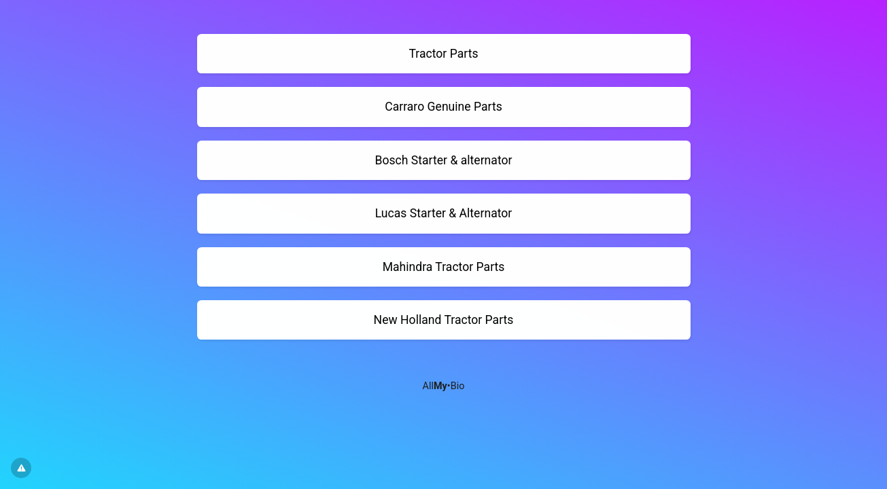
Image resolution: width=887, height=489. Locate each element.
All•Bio (444, 386)
